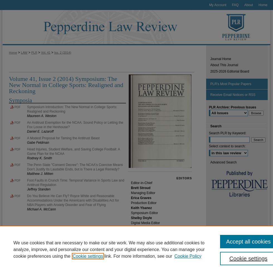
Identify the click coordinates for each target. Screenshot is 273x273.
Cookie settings (88, 256)
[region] (136, 249)
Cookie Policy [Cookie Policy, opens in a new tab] (187, 256)
